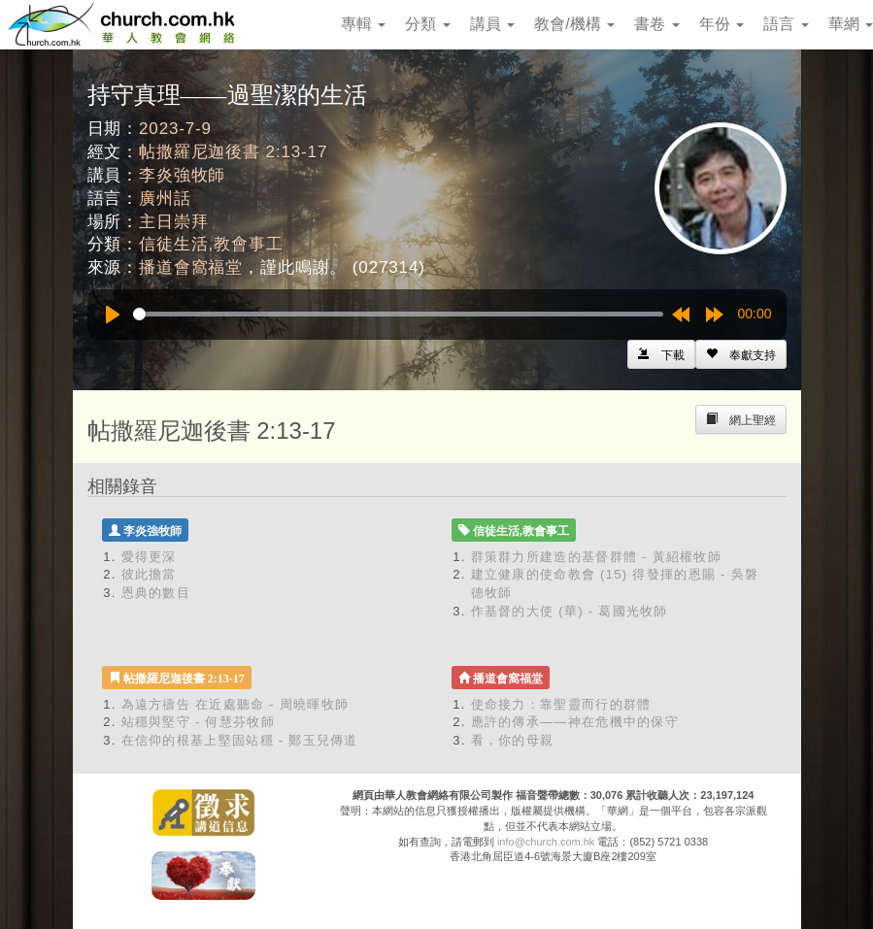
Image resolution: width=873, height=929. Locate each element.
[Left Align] (741, 354)
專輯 (363, 24)
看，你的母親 (512, 740)
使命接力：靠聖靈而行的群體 (561, 704)
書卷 (656, 24)
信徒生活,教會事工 (211, 244)
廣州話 (165, 198)
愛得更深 (149, 556)
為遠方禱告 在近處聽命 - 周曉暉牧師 (235, 704)
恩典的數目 (156, 592)
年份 (721, 24)
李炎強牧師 (182, 175)
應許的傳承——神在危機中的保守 (575, 721)
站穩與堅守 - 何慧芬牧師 (198, 721)
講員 (492, 24)
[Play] (112, 314)
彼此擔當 (149, 574)
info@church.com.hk (545, 841)
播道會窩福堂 (191, 267)
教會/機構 (574, 24)
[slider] (398, 314)
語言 (785, 24)
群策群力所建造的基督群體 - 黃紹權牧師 (596, 556)
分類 (427, 24)
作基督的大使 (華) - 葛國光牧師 (569, 611)
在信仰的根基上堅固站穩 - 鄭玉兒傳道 (239, 740)
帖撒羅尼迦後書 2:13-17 (233, 152)
